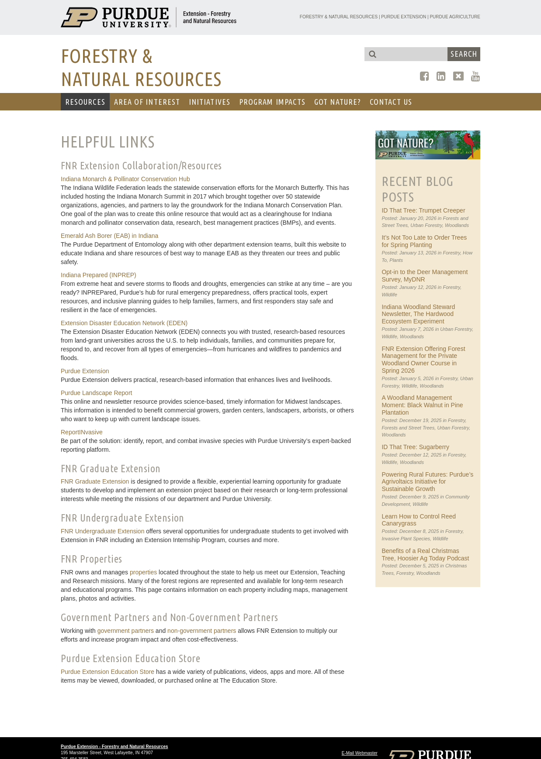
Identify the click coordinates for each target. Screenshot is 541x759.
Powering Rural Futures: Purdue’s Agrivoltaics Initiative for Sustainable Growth (427, 482)
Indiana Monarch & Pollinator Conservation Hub (125, 178)
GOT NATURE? (337, 101)
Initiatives (209, 101)
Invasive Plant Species (405, 538)
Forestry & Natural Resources (339, 16)
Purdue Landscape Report (96, 392)
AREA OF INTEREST (147, 101)
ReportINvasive (82, 432)
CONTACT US (391, 101)
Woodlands (457, 225)
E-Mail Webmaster (360, 753)
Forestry (451, 252)
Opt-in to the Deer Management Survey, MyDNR (424, 275)
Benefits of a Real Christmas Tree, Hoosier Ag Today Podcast (425, 554)
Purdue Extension (403, 16)
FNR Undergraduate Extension (102, 531)
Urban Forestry (426, 225)
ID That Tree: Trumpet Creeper (423, 210)
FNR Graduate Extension (95, 481)
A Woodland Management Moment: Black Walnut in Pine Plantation (422, 405)
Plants (396, 260)
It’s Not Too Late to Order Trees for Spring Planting (424, 241)
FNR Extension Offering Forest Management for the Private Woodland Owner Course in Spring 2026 (423, 359)
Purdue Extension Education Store (107, 671)
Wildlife (389, 294)
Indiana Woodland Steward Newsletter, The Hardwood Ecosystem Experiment (418, 314)
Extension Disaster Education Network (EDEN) (124, 322)
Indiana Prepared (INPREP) (98, 274)
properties (143, 572)
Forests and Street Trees (407, 427)
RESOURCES (85, 101)
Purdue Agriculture (455, 16)
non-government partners (201, 630)
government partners (125, 630)
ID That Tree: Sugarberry (415, 446)
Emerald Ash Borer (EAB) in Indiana (109, 235)
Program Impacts (272, 101)
